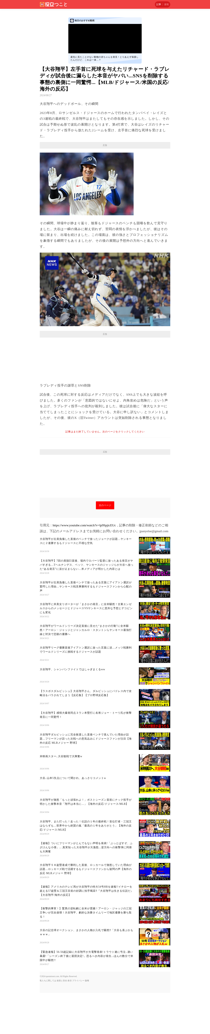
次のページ (105, 546)
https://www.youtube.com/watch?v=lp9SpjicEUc (84, 566)
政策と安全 (62, 1022)
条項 (69, 1022)
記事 (158, 4)
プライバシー (78, 1022)
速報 (166, 4)
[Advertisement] (105, 169)
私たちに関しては (48, 1022)
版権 (87, 1022)
